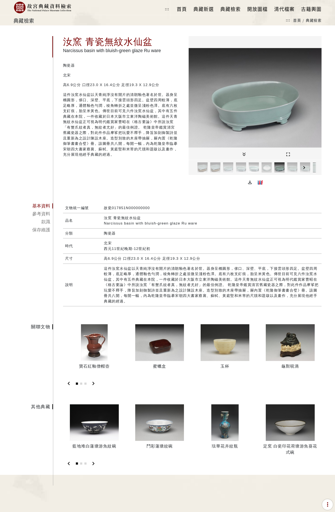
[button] (250, 182)
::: (167, 9)
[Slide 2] (81, 384)
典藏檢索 (314, 20)
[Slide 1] (77, 384)
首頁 (297, 20)
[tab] (33, 205)
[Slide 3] (85, 384)
